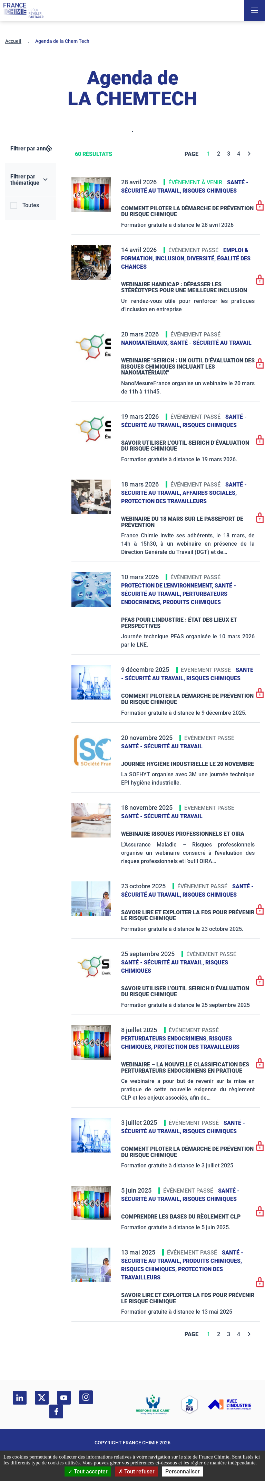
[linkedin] (19, 1397)
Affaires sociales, (210, 493)
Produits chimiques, (212, 1261)
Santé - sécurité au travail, (163, 962)
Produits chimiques (192, 602)
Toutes (30, 205)
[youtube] (63, 1397)
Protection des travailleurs (164, 501)
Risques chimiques (210, 190)
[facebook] (56, 1411)
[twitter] (42, 1397)
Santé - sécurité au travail (211, 343)
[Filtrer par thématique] (30, 179)
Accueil (13, 41)
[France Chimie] (23, 10)
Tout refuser (136, 1471)
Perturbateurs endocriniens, (165, 1038)
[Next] (249, 153)
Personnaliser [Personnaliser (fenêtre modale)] (182, 1471)
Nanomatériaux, (145, 343)
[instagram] (86, 1397)
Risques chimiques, (149, 1269)
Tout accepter (88, 1471)
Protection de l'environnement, (168, 585)
